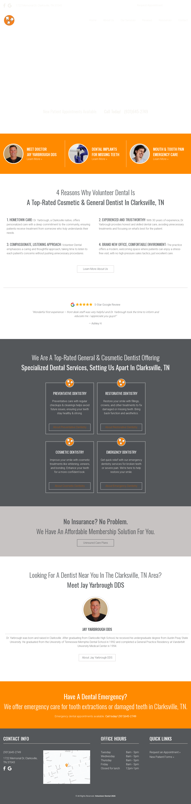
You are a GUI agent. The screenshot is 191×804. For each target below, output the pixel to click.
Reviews (147, 20)
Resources (165, 20)
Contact (183, 20)
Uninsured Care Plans (95, 542)
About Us (108, 20)
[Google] (10, 6)
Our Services (128, 20)
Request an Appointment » (165, 752)
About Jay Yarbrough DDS (97, 657)
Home (93, 20)
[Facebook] (4, 6)
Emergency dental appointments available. (95, 716)
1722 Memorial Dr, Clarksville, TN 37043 (20, 760)
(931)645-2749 (177, 5)
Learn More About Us (95, 269)
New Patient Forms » (162, 757)
